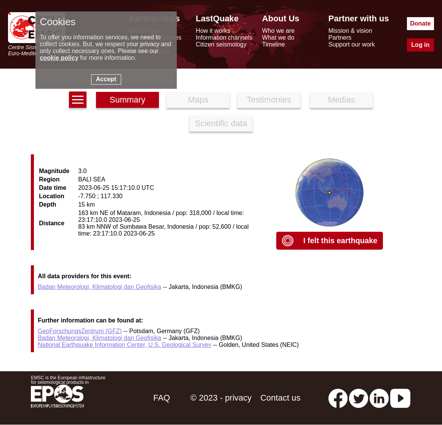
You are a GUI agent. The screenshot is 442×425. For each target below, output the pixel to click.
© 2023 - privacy (221, 398)
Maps (198, 99)
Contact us (280, 398)
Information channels (224, 37)
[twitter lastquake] (358, 398)
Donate (420, 23)
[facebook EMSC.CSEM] (338, 398)
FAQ (161, 398)
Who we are (278, 30)
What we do (278, 37)
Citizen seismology (221, 44)
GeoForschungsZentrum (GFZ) (80, 331)
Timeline (273, 44)
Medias (341, 99)
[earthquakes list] (77, 99)
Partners (339, 37)
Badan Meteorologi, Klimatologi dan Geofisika (99, 287)
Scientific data (221, 123)
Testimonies (269, 99)
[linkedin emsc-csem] (379, 398)
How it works (213, 30)
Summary (127, 99)
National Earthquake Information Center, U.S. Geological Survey (124, 345)
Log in (420, 45)
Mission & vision (350, 30)
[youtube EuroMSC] (400, 398)
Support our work (351, 44)
